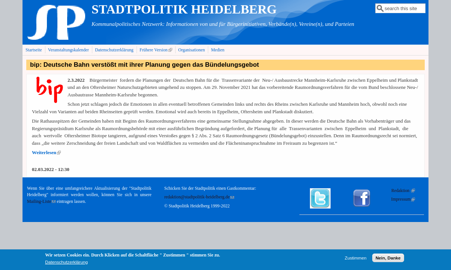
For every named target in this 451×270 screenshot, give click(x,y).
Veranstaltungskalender (68, 50)
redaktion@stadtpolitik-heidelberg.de (199, 197)
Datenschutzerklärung (114, 50)
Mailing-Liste (41, 201)
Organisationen (191, 50)
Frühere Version (157, 49)
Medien (217, 50)
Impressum (403, 199)
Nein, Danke (388, 259)
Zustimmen (356, 259)
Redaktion (403, 190)
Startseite (34, 50)
